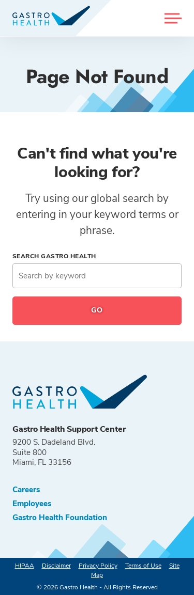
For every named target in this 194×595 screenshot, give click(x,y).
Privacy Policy (98, 565)
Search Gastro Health (54, 256)
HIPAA (24, 565)
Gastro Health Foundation (59, 518)
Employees (31, 504)
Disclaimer (56, 565)
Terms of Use (143, 565)
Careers (26, 490)
